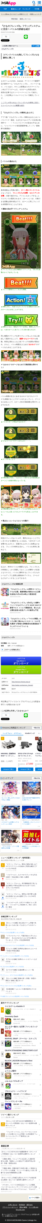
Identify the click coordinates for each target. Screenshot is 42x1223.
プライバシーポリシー (10, 1207)
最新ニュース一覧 (36, 14)
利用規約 (22, 1205)
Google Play (21, 669)
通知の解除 (23, 1207)
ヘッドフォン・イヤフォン (12, 733)
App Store (21, 661)
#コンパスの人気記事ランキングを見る (13, 932)
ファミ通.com (33, 1207)
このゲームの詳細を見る (12, 649)
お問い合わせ (12, 1205)
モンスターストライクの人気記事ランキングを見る (16, 985)
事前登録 (14, 19)
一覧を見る (36, 728)
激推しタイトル (25, 19)
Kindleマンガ (30, 733)
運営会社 (29, 1205)
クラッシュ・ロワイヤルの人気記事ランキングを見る (17, 975)
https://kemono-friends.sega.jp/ (21, 682)
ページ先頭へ (35, 1197)
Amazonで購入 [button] (8, 769)
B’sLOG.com (20, 1210)
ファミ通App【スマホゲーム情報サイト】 (14, 14)
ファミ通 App (8, 3)
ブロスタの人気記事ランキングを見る (13, 966)
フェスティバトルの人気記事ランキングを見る (15, 956)
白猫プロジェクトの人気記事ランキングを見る (15, 996)
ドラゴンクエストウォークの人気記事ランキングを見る (18, 945)
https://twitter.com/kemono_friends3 (22, 685)
